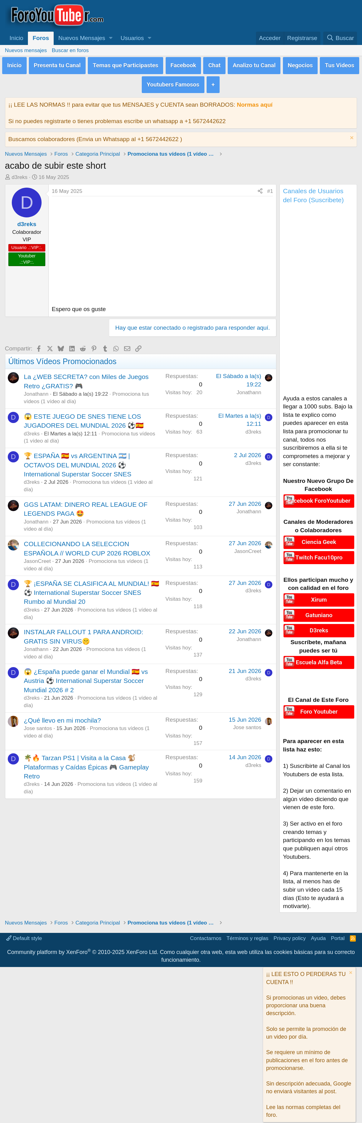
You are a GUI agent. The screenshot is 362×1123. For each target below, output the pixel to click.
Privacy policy (290, 933)
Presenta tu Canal (57, 64)
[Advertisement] (318, 298)
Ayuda (318, 933)
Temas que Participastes (125, 64)
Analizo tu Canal (254, 64)
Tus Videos (339, 64)
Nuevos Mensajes (81, 38)
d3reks (20, 174)
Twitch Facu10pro (318, 553)
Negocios (300, 64)
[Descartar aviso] (351, 135)
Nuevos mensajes (26, 50)
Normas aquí (255, 101)
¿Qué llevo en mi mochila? (62, 717)
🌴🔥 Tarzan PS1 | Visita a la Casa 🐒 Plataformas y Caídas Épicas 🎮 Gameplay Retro (86, 764)
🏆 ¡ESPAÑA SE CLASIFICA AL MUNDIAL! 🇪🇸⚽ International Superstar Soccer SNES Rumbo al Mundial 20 (91, 589)
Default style (24, 933)
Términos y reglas (247, 933)
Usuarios (132, 38)
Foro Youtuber (318, 705)
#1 (270, 188)
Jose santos (38, 726)
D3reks (319, 625)
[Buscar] (340, 38)
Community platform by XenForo (82, 946)
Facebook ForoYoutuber (319, 497)
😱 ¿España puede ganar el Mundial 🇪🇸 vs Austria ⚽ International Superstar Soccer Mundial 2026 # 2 (86, 678)
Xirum (319, 596)
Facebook (183, 64)
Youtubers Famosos (173, 82)
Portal (338, 933)
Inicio (16, 38)
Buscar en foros (70, 50)
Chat (214, 64)
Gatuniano (319, 610)
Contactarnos (205, 933)
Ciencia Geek (319, 538)
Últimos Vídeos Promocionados (62, 358)
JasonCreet (37, 558)
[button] (111, 38)
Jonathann (36, 391)
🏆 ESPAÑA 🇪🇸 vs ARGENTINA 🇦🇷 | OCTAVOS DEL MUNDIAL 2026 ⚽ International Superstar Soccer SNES (78, 462)
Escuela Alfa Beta (319, 656)
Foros (41, 38)
